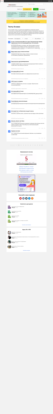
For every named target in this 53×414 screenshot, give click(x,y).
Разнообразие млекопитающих (19, 101)
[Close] (45, 23)
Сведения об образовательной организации (15, 6)
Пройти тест (19, 9)
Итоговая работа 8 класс (17, 71)
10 (40, 145)
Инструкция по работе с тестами (27, 170)
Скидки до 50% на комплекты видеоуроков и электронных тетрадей (26, 22)
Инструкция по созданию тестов (27, 168)
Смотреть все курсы (26, 250)
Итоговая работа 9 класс (17, 91)
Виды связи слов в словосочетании (20, 51)
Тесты (8, 18)
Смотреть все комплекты (26, 224)
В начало (12, 145)
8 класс (12, 18)
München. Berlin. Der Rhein (17, 121)
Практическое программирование (20, 61)
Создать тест (27, 9)
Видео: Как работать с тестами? (27, 166)
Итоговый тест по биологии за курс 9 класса (22, 111)
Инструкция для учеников (27, 171)
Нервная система (15, 131)
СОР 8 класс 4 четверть (17, 81)
